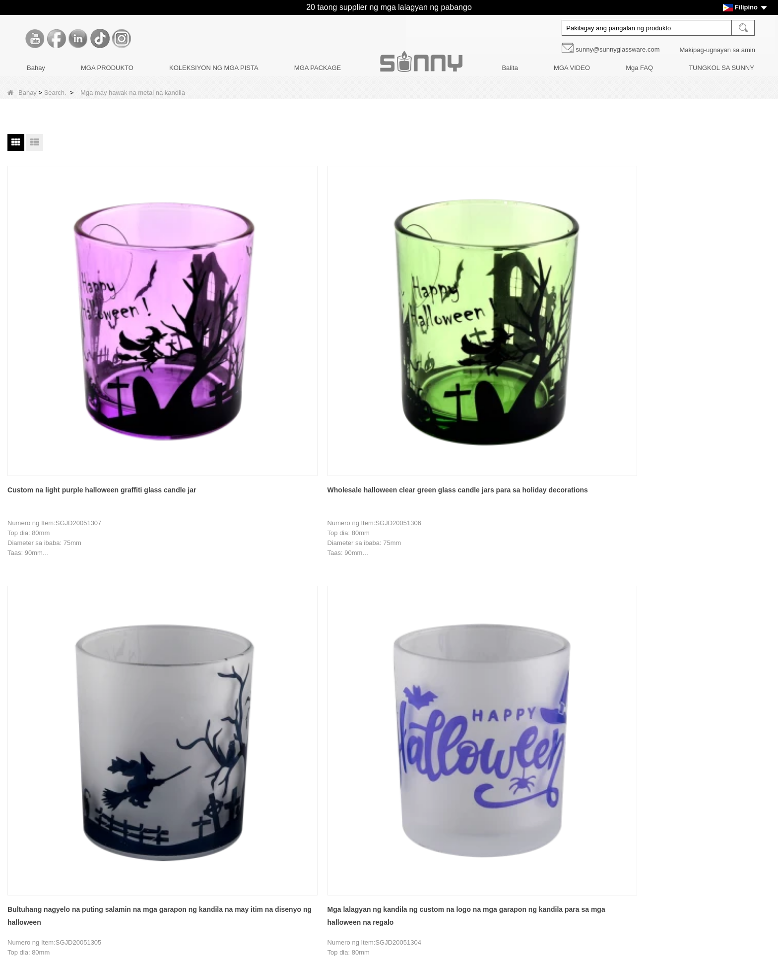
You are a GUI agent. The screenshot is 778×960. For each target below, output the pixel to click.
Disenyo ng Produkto (47, 807)
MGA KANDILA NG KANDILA (329, 756)
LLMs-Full (31, 925)
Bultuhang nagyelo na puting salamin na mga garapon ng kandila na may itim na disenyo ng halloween (324, 306)
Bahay (36, 67)
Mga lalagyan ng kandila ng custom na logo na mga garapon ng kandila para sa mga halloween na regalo (452, 306)
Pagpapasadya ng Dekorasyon (61, 790)
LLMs (25, 908)
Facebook (568, 779)
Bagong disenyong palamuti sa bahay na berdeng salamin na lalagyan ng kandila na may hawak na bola (193, 535)
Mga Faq (29, 841)
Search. (55, 92)
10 (264, 655)
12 (303, 655)
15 (362, 655)
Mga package (306, 807)
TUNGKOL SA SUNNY (721, 67)
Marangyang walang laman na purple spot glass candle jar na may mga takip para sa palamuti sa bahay (453, 535)
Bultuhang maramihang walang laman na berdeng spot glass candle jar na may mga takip (574, 535)
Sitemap (29, 891)
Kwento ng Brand (41, 756)
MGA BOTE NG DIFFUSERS (328, 773)
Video (25, 875)
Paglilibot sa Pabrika (46, 773)
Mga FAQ (639, 67)
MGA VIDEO (572, 67)
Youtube (568, 758)
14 (342, 655)
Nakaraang (217, 655)
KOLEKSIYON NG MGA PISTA (214, 67)
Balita (510, 67)
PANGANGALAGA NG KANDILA (334, 824)
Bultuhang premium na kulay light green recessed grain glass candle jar (708, 535)
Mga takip (301, 790)
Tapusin (427, 655)
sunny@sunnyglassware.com (617, 49)
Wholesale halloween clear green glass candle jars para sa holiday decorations (190, 306)
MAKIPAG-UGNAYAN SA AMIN (62, 858)
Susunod (390, 655)
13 (323, 655)
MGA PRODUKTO (107, 67)
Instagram (568, 842)
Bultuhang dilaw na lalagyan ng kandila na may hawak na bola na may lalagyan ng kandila (319, 535)
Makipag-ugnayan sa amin (717, 50)
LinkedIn (568, 800)
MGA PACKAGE (317, 67)
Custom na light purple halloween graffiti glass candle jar (63, 305)
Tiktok (568, 821)
